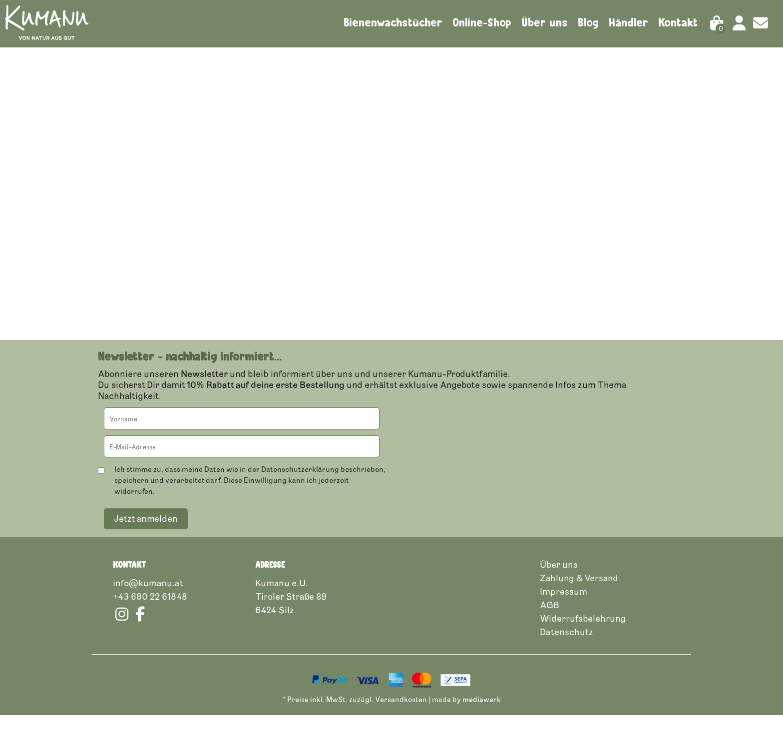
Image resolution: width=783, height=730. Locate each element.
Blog (588, 22)
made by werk (466, 714)
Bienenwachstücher (393, 22)
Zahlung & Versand (579, 592)
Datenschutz (566, 646)
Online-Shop (481, 22)
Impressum (563, 606)
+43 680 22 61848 (150, 611)
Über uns (544, 22)
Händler (628, 22)
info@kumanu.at (148, 597)
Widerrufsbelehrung (583, 633)
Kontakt (678, 22)
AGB (549, 619)
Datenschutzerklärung (300, 484)
